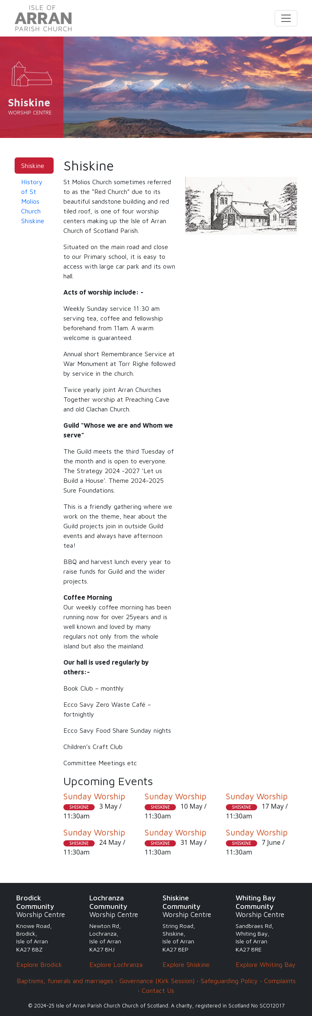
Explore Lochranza (116, 964)
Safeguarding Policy (229, 980)
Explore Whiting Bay (266, 964)
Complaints (280, 980)
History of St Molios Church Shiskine (32, 201)
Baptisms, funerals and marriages (65, 980)
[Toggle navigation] (286, 18)
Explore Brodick (39, 964)
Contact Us (158, 990)
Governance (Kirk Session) (157, 980)
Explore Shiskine (186, 964)
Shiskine (32, 165)
